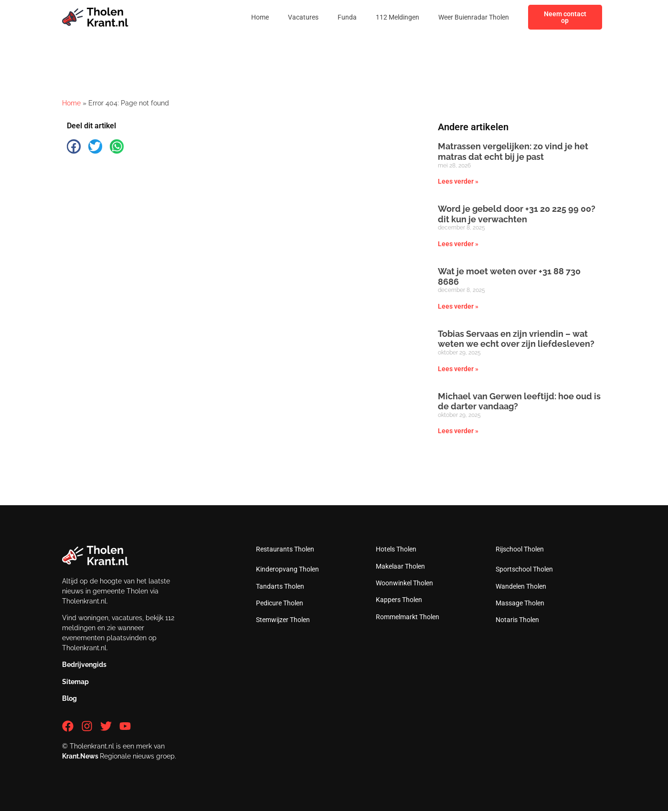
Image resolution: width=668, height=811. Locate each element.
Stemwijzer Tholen (283, 620)
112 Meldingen (397, 17)
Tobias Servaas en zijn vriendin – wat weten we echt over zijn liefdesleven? (516, 339)
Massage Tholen (520, 603)
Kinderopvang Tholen (287, 569)
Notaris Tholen (517, 620)
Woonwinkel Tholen (404, 583)
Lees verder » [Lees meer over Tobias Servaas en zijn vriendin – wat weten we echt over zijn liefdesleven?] (458, 369)
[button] (74, 146)
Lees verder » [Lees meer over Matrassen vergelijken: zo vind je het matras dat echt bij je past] (458, 181)
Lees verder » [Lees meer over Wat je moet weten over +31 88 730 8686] (458, 306)
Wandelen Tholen (521, 586)
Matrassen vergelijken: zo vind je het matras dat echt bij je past (513, 151)
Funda (347, 17)
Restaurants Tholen (285, 549)
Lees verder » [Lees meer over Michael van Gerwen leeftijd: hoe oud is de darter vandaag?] (458, 431)
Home (260, 17)
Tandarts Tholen (280, 586)
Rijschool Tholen (520, 549)
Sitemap (75, 682)
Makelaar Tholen (400, 566)
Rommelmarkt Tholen (407, 617)
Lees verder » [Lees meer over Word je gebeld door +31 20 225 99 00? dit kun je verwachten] (458, 244)
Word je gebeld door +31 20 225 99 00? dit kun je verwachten (516, 214)
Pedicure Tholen (279, 603)
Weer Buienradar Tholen (473, 17)
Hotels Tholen (396, 549)
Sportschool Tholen (524, 569)
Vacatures (303, 17)
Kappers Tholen (399, 599)
